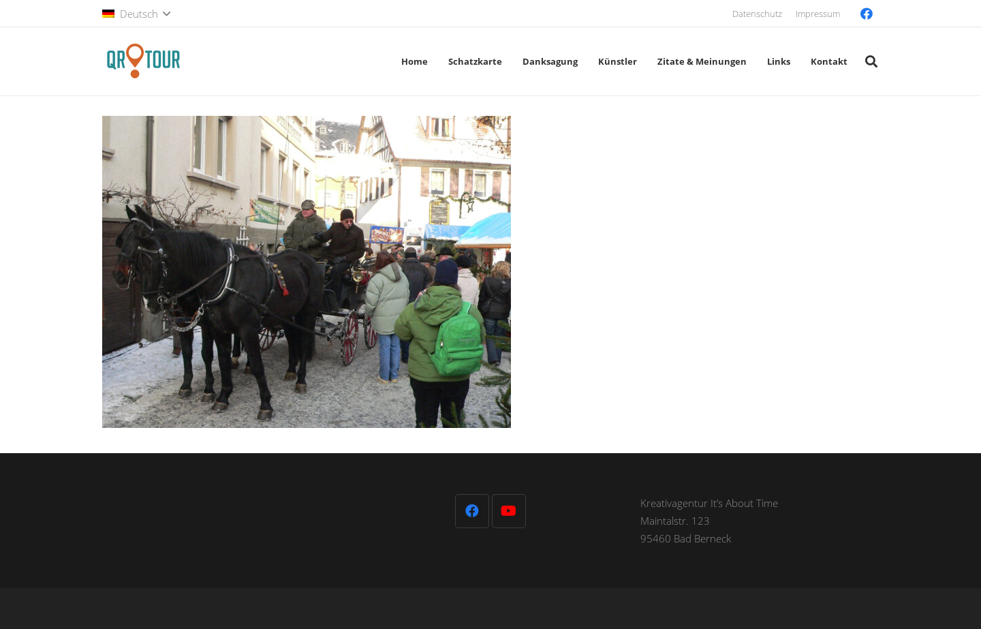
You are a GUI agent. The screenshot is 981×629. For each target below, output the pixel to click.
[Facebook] (866, 13)
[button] (136, 13)
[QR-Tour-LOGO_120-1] (143, 61)
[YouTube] (509, 511)
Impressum (818, 13)
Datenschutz (757, 13)
